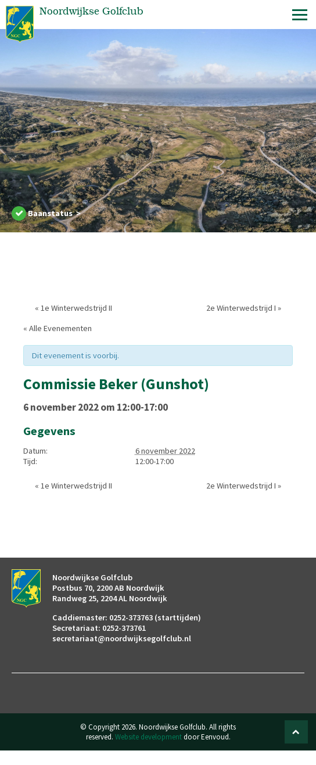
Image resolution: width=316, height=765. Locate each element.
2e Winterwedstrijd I (243, 308)
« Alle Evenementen (57, 328)
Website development (148, 737)
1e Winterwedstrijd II (73, 308)
